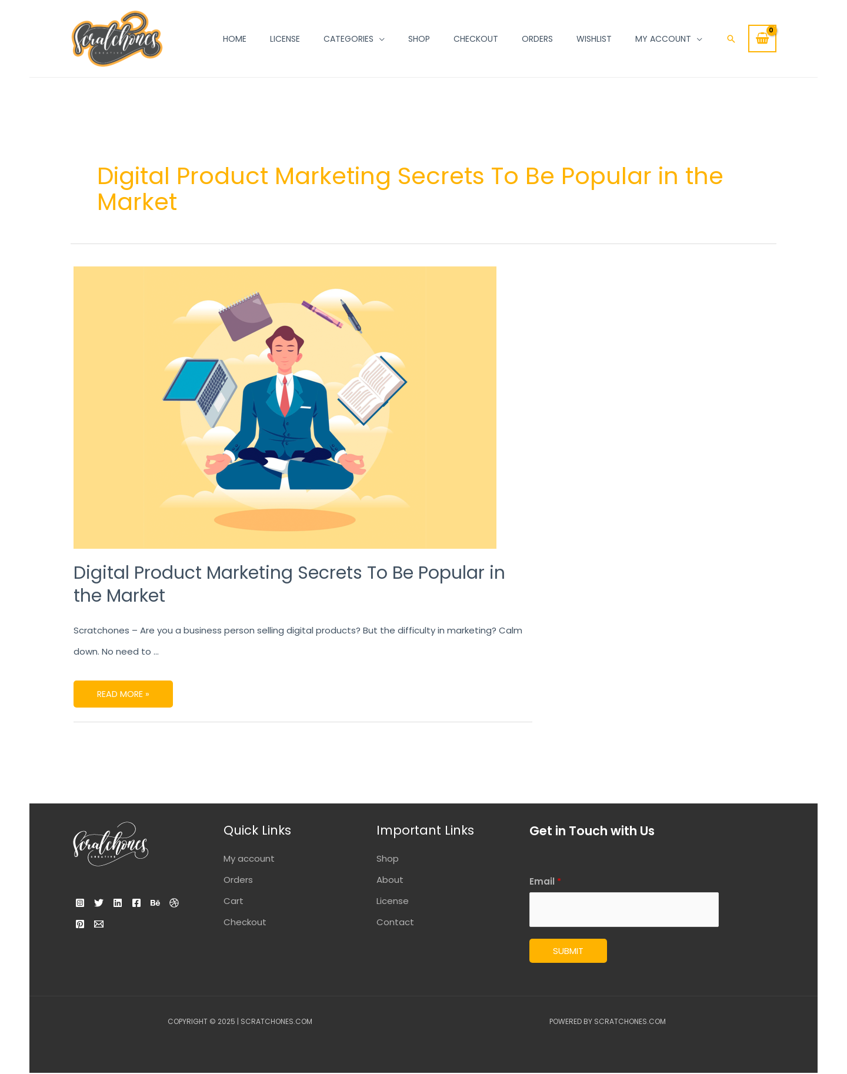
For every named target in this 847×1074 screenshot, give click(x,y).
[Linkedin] (131, 902)
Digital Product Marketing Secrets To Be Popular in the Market (289, 584)
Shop (387, 858)
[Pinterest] (135, 924)
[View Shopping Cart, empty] (762, 38)
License (392, 901)
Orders (238, 879)
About (390, 879)
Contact (395, 922)
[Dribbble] (109, 924)
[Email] (161, 924)
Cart (234, 901)
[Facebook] (157, 902)
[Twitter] (105, 902)
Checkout (245, 922)
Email (545, 881)
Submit (568, 952)
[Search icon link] (731, 39)
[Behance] (83, 924)
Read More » (123, 690)
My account (249, 858)
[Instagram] (80, 902)
